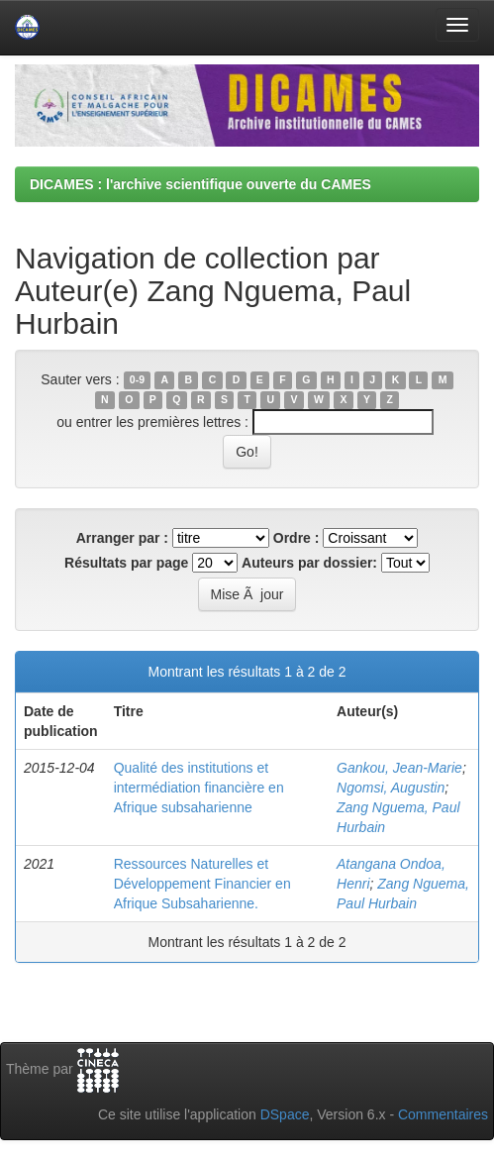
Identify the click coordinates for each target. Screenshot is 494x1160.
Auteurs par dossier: (309, 563)
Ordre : (296, 538)
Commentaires (443, 1114)
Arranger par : (122, 538)
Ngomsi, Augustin (391, 787)
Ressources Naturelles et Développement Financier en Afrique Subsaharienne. (202, 883)
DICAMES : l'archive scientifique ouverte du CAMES (200, 184)
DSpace (285, 1114)
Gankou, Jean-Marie (399, 768)
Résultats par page (126, 563)
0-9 (137, 380)
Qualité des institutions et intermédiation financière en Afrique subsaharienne (199, 787)
